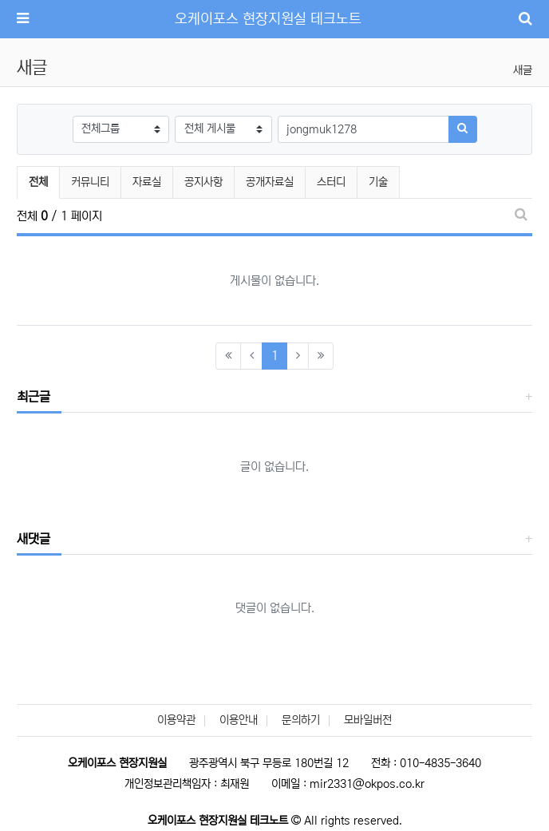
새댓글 (33, 539)
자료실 (146, 182)
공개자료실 (270, 182)
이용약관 (176, 720)
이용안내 (238, 720)
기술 (378, 182)
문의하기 (301, 720)
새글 (522, 70)
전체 (38, 182)
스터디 (331, 182)
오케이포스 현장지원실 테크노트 (268, 19)
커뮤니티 (90, 182)
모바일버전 (368, 720)
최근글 (33, 397)
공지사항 (203, 182)
